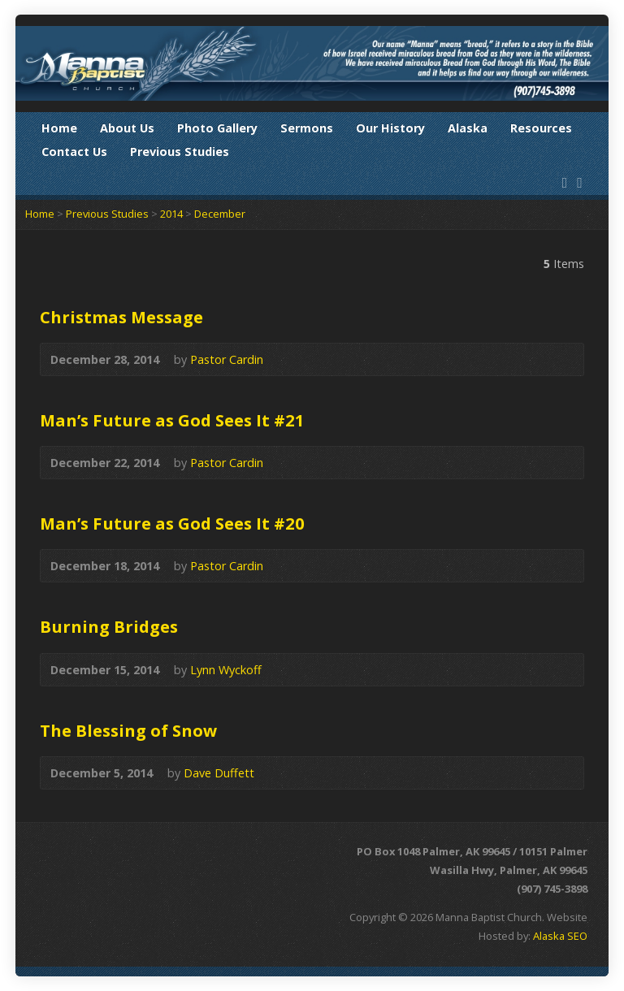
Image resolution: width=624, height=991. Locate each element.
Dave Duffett (219, 773)
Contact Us (74, 151)
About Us (127, 128)
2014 (171, 213)
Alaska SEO (560, 935)
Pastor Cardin (226, 359)
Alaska (468, 128)
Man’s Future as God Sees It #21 (172, 420)
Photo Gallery (217, 128)
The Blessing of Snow (128, 730)
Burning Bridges (109, 626)
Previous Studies (179, 151)
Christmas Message (121, 316)
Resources (541, 128)
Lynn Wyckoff (226, 669)
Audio (287, 359)
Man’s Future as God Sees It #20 (172, 523)
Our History (390, 128)
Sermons (306, 128)
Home (59, 128)
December (219, 213)
